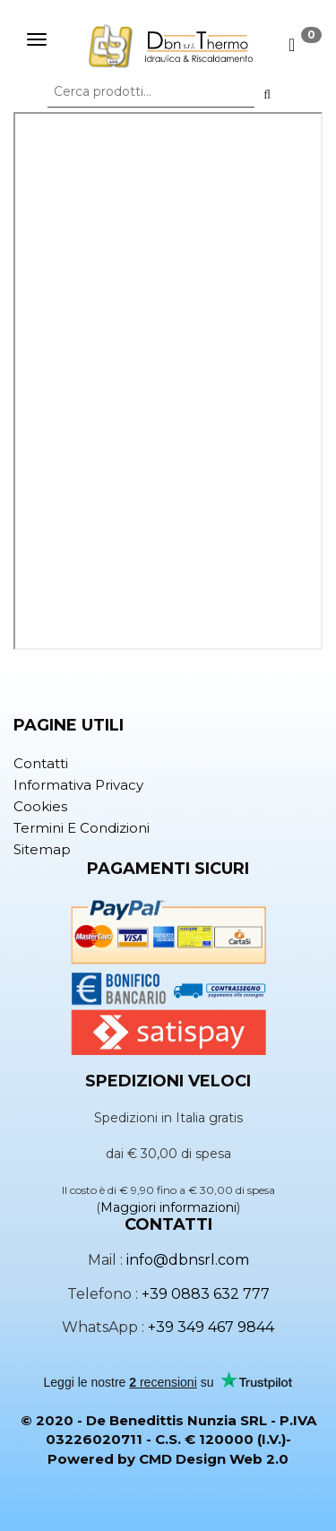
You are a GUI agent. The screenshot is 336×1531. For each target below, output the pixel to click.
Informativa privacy (78, 784)
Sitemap (42, 849)
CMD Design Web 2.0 (214, 1458)
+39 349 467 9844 (211, 1327)
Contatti (40, 763)
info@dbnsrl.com (187, 1259)
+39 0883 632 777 (206, 1293)
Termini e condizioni (81, 827)
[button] (267, 94)
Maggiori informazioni (168, 1207)
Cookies (40, 806)
